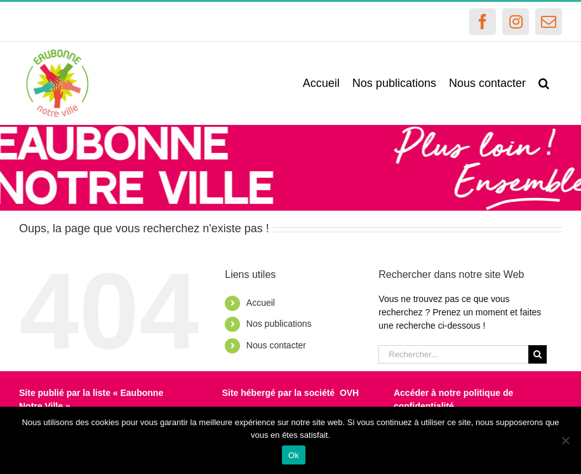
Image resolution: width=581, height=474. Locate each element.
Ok (293, 455)
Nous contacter (276, 345)
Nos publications (279, 324)
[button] (543, 83)
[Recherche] (537, 354)
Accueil (260, 303)
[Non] (565, 440)
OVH (349, 393)
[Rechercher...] (453, 354)
